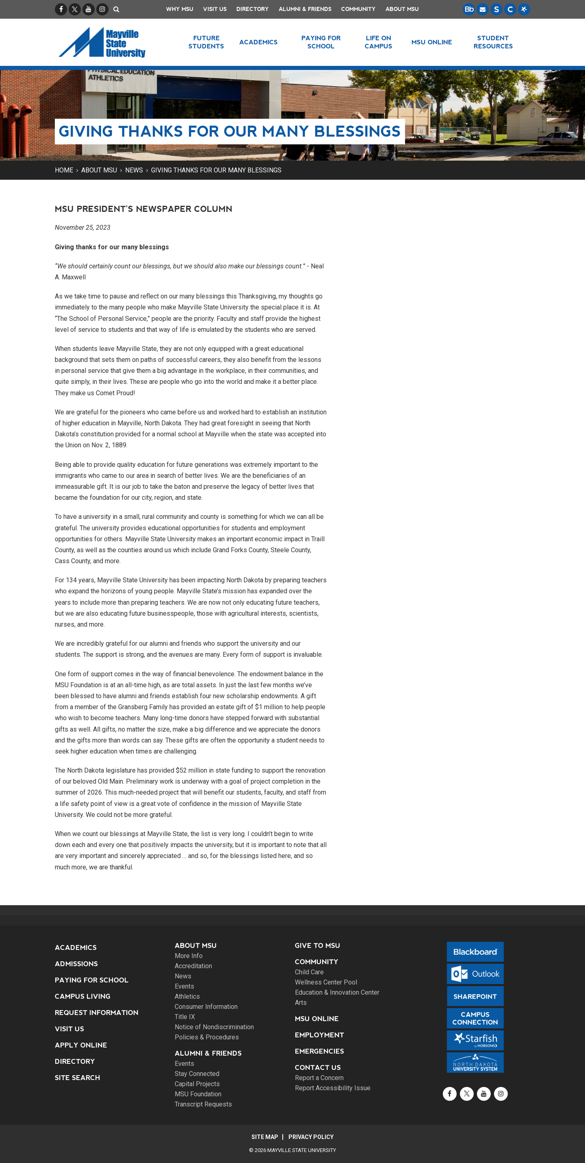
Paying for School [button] (321, 42)
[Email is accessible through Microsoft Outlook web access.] (483, 9)
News (134, 170)
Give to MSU (317, 946)
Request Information (97, 1013)
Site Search (77, 1078)
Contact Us (318, 1068)
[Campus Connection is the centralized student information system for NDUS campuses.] (510, 9)
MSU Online (317, 1019)
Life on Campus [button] (378, 42)
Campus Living (82, 996)
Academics (76, 948)
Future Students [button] (206, 42)
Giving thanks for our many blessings (216, 170)
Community (358, 9)
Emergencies (319, 1051)
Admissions (76, 964)
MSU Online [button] (432, 42)
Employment (319, 1035)
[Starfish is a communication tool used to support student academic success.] (524, 9)
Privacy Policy (311, 1137)
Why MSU (179, 9)
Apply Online (81, 1045)
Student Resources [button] (493, 42)
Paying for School (92, 980)
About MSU (402, 9)
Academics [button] (258, 42)
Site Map (264, 1137)
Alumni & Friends (305, 9)
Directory (252, 9)
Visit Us (215, 9)
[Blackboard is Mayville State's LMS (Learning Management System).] (469, 9)
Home (64, 170)
